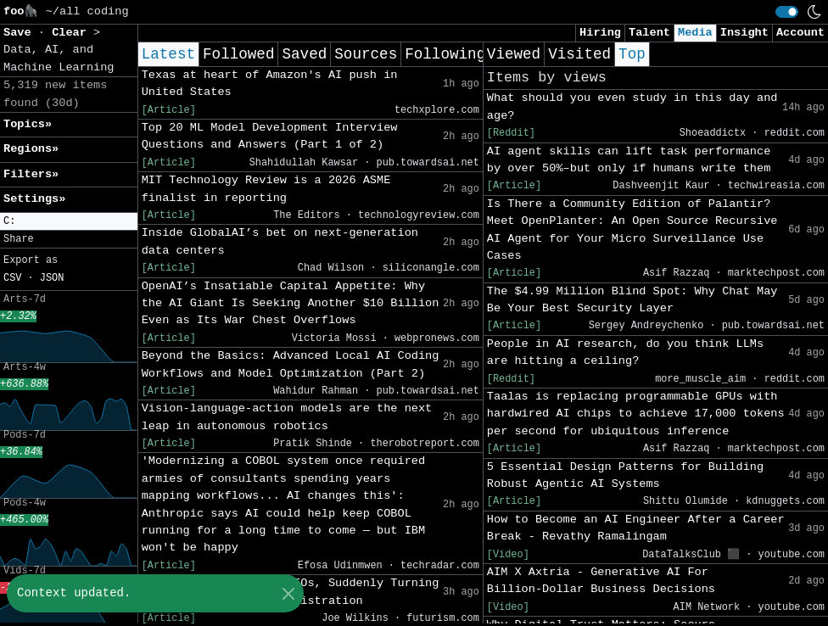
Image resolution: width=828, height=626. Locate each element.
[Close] (288, 593)
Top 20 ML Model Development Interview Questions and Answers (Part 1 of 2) (270, 136)
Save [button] (20, 32)
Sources (365, 54)
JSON (52, 278)
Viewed (513, 54)
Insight (744, 32)
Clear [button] (72, 32)
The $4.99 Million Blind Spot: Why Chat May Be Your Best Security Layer (632, 300)
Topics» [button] (27, 124)
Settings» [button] (34, 199)
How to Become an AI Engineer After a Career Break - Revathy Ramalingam (636, 528)
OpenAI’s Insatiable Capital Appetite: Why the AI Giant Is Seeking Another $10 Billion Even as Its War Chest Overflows (290, 303)
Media (695, 32)
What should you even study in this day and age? (632, 106)
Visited (579, 54)
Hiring (600, 32)
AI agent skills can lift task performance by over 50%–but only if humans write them (628, 160)
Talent (649, 32)
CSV (12, 278)
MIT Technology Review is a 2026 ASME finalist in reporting (266, 189)
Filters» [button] (31, 174)
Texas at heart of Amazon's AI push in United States (270, 83)
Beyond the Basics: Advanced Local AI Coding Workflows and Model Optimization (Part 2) (290, 364)
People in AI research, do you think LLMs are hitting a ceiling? (625, 352)
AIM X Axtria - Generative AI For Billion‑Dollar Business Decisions (601, 580)
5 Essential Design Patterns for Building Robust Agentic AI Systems (625, 475)
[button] (68, 222)
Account (800, 32)
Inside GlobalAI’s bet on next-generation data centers (280, 241)
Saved (304, 54)
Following (445, 54)
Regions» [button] (31, 149)
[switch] (786, 12)
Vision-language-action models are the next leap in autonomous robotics (287, 417)
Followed (238, 54)
